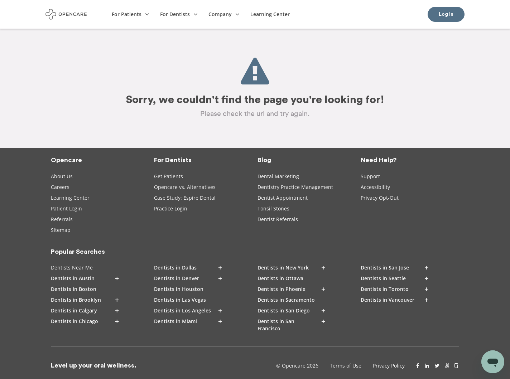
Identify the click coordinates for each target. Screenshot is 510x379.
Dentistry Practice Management (295, 187)
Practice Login (170, 208)
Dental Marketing (278, 176)
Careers (60, 187)
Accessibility (375, 187)
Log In (446, 14)
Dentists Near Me (72, 267)
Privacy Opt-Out (380, 197)
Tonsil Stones (273, 208)
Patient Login (66, 208)
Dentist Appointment (283, 197)
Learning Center (70, 197)
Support (370, 176)
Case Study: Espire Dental (185, 197)
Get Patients (168, 176)
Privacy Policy (389, 365)
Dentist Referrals (278, 219)
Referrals (62, 219)
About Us (62, 176)
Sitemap (61, 230)
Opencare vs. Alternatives (185, 187)
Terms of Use (345, 365)
